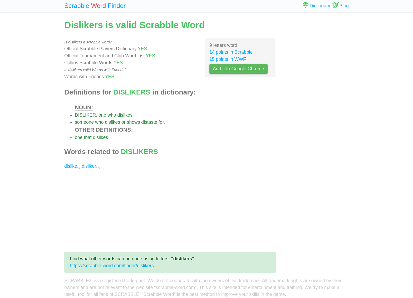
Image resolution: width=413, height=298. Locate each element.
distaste (149, 122)
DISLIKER (85, 115)
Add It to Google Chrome (238, 68)
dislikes (124, 115)
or (123, 122)
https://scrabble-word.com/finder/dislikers (112, 265)
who (111, 115)
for (161, 122)
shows (133, 122)
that (87, 137)
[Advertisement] (170, 211)
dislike (72, 166)
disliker (91, 166)
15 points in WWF (227, 59)
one (102, 115)
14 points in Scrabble (231, 52)
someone (84, 122)
